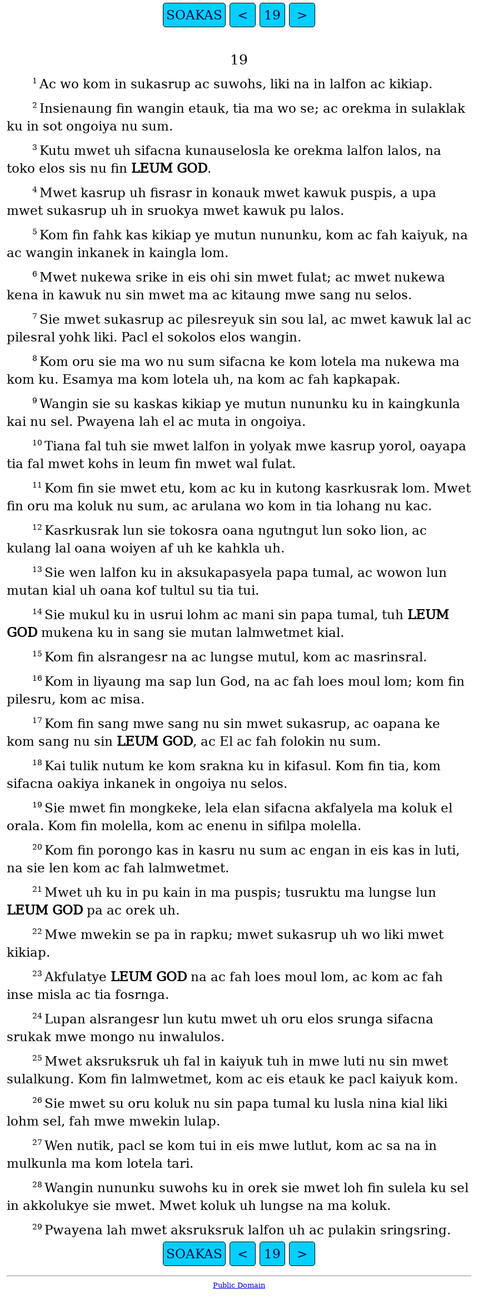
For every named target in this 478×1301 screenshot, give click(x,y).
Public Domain (239, 1285)
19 (272, 15)
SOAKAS (194, 15)
